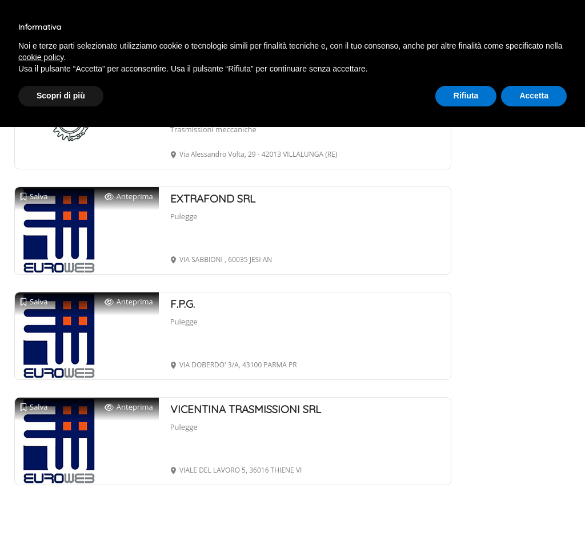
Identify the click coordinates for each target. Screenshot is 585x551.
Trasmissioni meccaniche (213, 129)
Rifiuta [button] (466, 95)
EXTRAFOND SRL (212, 198)
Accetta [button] (533, 95)
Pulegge (184, 216)
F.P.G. (182, 304)
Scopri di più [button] (61, 95)
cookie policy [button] (40, 57)
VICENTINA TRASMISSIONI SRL (245, 409)
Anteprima (129, 196)
